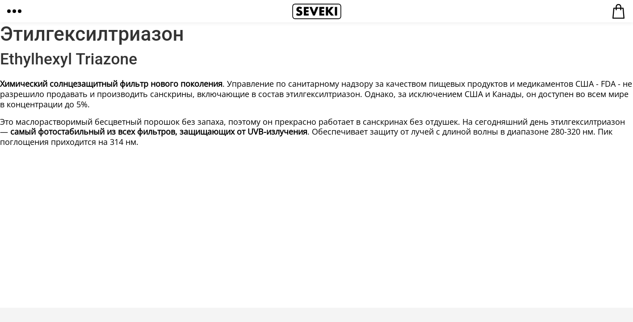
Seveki (316, 11)
